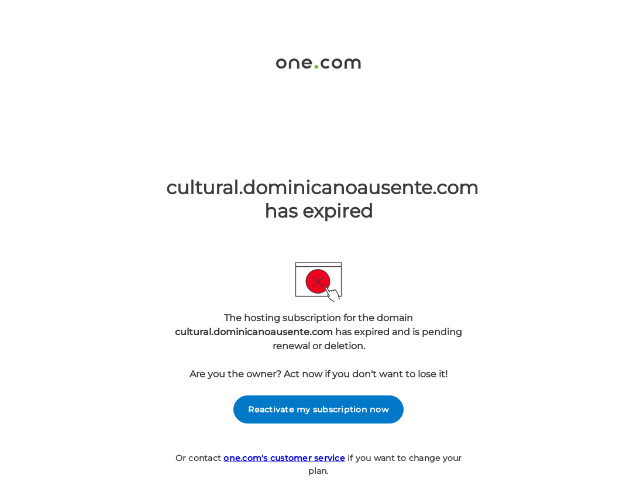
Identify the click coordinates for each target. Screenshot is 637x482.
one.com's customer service (284, 458)
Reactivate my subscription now (318, 409)
